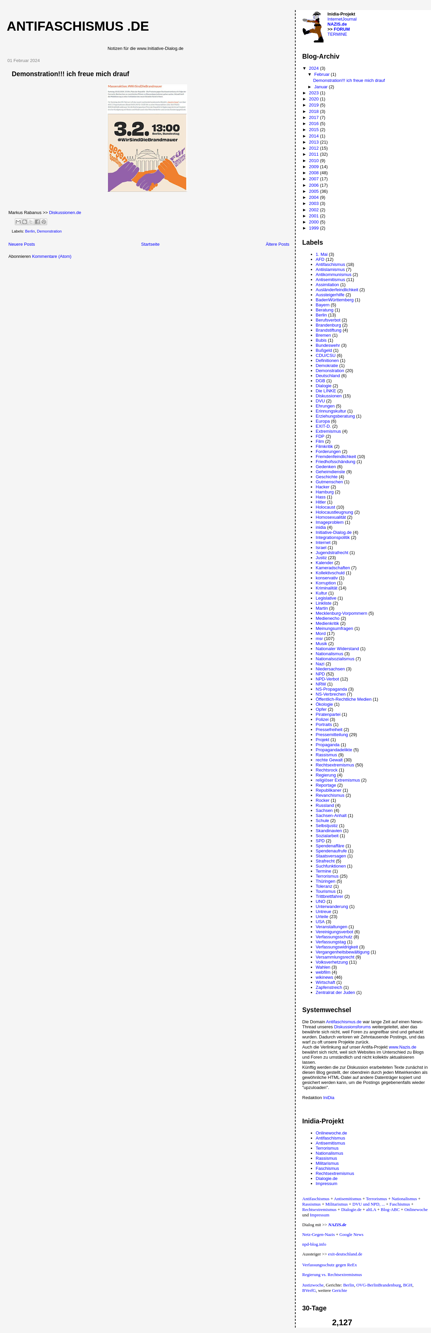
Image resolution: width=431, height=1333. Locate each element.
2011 (314, 154)
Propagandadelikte (334, 749)
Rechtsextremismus (335, 764)
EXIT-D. (323, 426)
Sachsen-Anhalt (331, 815)
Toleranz (324, 886)
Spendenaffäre (330, 845)
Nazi (320, 663)
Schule (322, 820)
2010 (314, 160)
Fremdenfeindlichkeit (336, 456)
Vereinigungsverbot (334, 931)
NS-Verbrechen (331, 694)
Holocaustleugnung (334, 512)
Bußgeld (324, 350)
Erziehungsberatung (335, 416)
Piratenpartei (328, 714)
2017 (314, 117)
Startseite (150, 244)
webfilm (323, 972)
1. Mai (322, 254)
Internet (323, 542)
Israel (321, 547)
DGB (320, 380)
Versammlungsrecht (335, 957)
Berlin (30, 231)
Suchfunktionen (331, 866)
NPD (320, 673)
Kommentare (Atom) (51, 256)
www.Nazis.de (403, 1047)
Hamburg (325, 491)
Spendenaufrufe (331, 850)
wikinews (324, 977)
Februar (322, 74)
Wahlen (323, 967)
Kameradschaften (333, 567)
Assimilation (327, 284)
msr (319, 638)
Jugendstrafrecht (332, 552)
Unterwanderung (332, 906)
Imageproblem (330, 522)
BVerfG (309, 1290)
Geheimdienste (330, 471)
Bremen (323, 335)
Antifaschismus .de (78, 26)
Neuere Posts (21, 244)
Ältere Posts (277, 244)
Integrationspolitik (333, 537)
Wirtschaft (325, 982)
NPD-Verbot (327, 678)
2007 (314, 178)
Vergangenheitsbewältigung (343, 952)
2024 (314, 68)
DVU (320, 400)
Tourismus (326, 891)
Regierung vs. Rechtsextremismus (332, 1274)
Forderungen (328, 451)
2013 (314, 142)
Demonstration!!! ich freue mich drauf (70, 74)
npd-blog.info (314, 1244)
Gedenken (326, 466)
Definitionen (327, 360)
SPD (320, 840)
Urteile (322, 916)
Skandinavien (329, 830)
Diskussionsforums (352, 1026)
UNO (321, 901)
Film (320, 441)
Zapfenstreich (329, 987)
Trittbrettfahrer (329, 896)
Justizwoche (313, 1284)
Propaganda (328, 744)
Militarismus (327, 1163)
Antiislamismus (330, 269)
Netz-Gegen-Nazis (318, 1234)
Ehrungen (325, 405)
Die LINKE (326, 390)
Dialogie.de (327, 1178)
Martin (322, 608)
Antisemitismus (330, 279)
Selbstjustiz (327, 825)
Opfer (321, 709)
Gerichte (339, 1290)
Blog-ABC (390, 1209)
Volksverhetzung (332, 962)
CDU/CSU (326, 355)
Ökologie (324, 704)
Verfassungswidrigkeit (337, 946)
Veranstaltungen (331, 926)
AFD (320, 259)
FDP (320, 436)
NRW (321, 684)
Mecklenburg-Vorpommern (341, 613)
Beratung (325, 309)
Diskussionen (329, 395)
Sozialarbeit (327, 835)
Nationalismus (329, 653)
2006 (314, 185)
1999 (314, 228)
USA (320, 921)
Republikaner (329, 790)
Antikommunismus (334, 274)
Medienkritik (327, 623)
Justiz (321, 557)
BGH (407, 1284)
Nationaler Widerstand (337, 648)
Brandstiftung (329, 330)
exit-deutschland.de (345, 1253)
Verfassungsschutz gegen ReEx (329, 1264)
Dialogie (324, 385)
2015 (314, 129)
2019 (314, 105)
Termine (323, 871)
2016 (314, 123)
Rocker (323, 800)
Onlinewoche (416, 1209)
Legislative (326, 598)
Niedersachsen (330, 668)
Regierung (326, 775)
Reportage (326, 785)
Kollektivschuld (330, 572)
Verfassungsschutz (334, 936)
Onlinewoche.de (331, 1132)
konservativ (327, 577)
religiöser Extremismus (338, 780)
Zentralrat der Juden (335, 992)
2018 (314, 111)
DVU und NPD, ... (369, 1204)
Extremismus (328, 431)
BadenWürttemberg (335, 299)
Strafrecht (325, 861)
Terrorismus (327, 876)
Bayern (323, 304)
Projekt (322, 739)
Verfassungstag (331, 941)
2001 (314, 215)
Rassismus (326, 754)
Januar (321, 86)
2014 (314, 136)
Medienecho (328, 618)
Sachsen (324, 810)
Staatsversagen (331, 855)
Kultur (321, 593)
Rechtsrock (327, 769)
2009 (314, 166)
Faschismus (327, 1168)
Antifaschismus (330, 264)
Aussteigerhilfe (330, 294)
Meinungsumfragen (334, 628)
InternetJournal (342, 19)
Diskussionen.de (65, 212)
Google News (351, 1234)
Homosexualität (331, 517)
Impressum (326, 1183)
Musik (321, 643)
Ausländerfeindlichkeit (337, 289)
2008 (314, 172)
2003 (314, 203)
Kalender (324, 562)
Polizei (322, 719)
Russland (325, 805)
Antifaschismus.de (344, 1021)
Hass (321, 496)
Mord (321, 633)
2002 (314, 209)
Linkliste (324, 603)
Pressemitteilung (332, 734)
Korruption (326, 582)
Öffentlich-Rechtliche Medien (344, 699)
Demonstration (49, 231)
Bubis (321, 340)
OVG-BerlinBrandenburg (378, 1284)
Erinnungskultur (331, 411)
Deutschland (328, 375)
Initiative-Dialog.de (334, 532)
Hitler (321, 502)
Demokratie (327, 365)
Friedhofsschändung (336, 461)
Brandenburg (328, 325)
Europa (323, 421)
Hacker (323, 486)
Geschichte (327, 476)
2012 (314, 148)
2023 (314, 92)
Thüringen (326, 881)
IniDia (328, 1097)
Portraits (324, 724)
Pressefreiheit (329, 729)
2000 (314, 221)
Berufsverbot (328, 320)
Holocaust (325, 507)
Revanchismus (330, 795)
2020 (314, 98)
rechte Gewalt (329, 759)
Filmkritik (324, 446)
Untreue (323, 911)
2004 (314, 197)
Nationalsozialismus (335, 658)
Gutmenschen (329, 481)
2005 (314, 191)
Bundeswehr (328, 345)
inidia (321, 527)
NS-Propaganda (331, 689)
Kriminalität (326, 587)
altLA (371, 1209)
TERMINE (337, 34)
